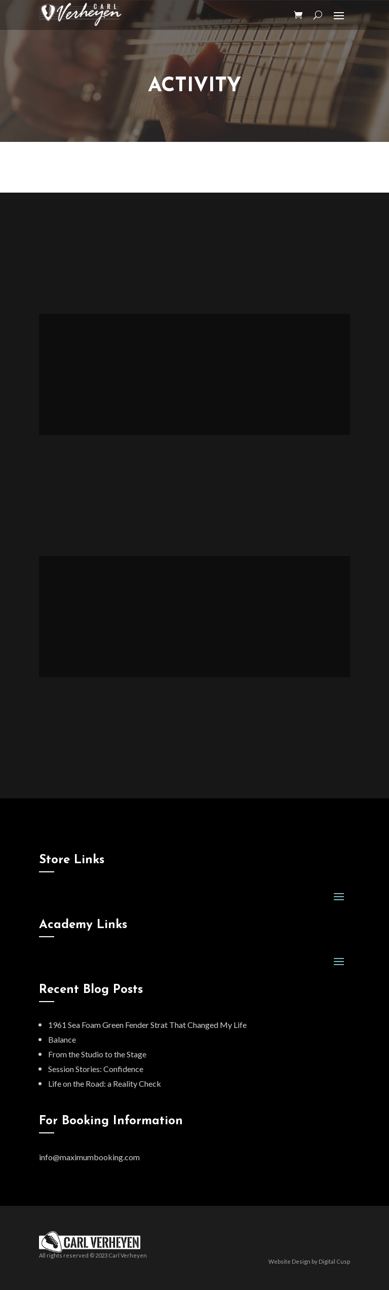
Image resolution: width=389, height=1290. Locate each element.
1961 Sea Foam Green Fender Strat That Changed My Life (147, 1024)
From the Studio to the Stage (97, 1054)
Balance (62, 1039)
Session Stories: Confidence (95, 1069)
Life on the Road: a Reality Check (104, 1083)
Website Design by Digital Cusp (309, 1261)
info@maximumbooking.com (89, 1157)
